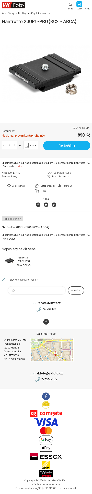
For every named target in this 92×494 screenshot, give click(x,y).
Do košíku (67, 145)
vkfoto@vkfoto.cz (49, 302)
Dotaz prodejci (48, 185)
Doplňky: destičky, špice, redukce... (35, 13)
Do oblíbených (19, 185)
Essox (33, 145)
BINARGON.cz (52, 488)
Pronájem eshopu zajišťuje (30, 488)
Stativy (11, 13)
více (20, 166)
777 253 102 (49, 308)
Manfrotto (63, 176)
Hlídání (44, 191)
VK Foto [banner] (13, 6)
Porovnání (67, 185)
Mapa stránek (69, 488)
